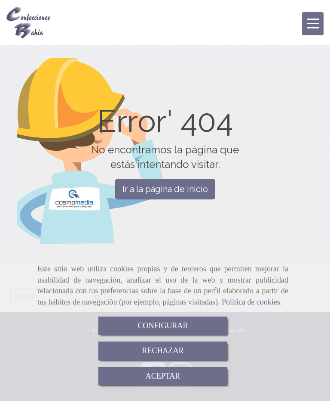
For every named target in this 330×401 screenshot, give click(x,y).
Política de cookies (251, 302)
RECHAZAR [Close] (162, 350)
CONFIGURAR (163, 325)
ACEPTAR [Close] (163, 376)
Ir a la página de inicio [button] (165, 189)
